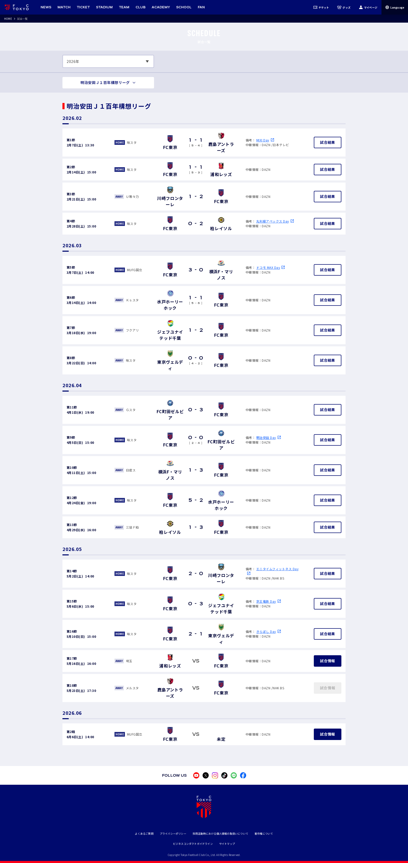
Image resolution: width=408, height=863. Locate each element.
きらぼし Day (266, 631)
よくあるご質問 (144, 833)
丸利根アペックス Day (272, 221)
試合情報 (327, 660)
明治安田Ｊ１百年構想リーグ (105, 82)
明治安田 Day (266, 437)
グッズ (343, 7)
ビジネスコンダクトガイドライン (193, 844)
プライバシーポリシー (173, 833)
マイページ (368, 7)
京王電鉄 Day (266, 601)
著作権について (263, 833)
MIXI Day (262, 140)
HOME (8, 19)
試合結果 (327, 142)
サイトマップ (227, 844)
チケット (321, 7)
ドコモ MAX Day (268, 267)
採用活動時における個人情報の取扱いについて (220, 833)
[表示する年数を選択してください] (108, 61)
